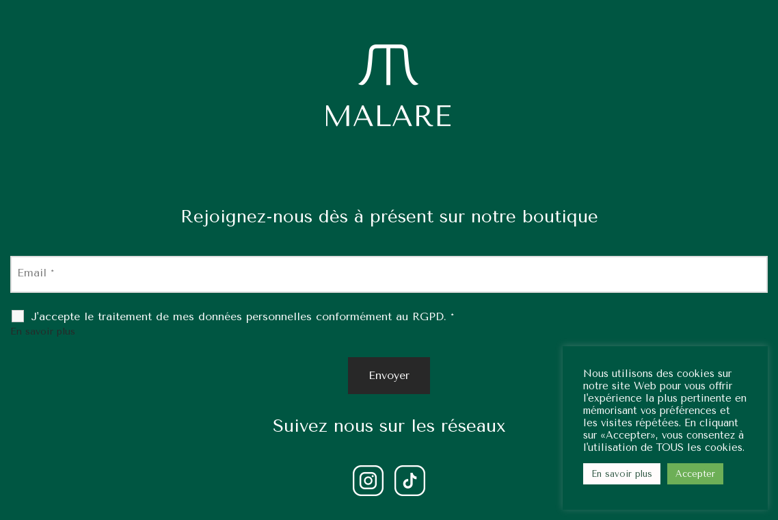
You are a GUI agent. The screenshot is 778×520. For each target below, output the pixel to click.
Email (35, 272)
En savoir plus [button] (621, 474)
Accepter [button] (695, 474)
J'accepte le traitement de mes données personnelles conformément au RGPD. (242, 316)
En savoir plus (42, 331)
